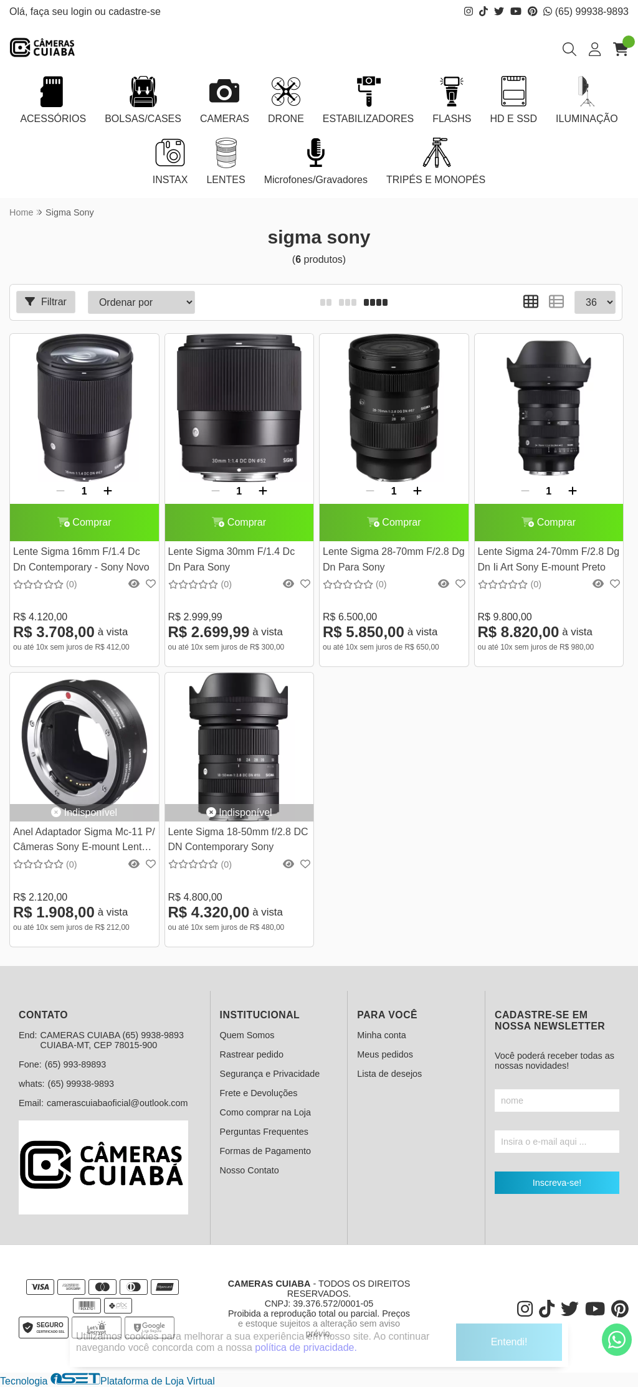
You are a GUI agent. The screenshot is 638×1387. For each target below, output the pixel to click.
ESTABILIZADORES (368, 100)
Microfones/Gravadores (316, 161)
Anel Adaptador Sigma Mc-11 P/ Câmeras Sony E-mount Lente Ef (84, 841)
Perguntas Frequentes (264, 1132)
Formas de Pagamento (265, 1151)
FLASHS (451, 100)
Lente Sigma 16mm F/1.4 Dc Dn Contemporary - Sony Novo (81, 559)
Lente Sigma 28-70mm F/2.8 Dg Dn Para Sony (394, 559)
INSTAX (170, 161)
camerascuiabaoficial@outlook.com (117, 1103)
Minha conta (381, 1035)
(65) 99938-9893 (586, 11)
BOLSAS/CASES (143, 100)
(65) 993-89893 (75, 1064)
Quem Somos (247, 1035)
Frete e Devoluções (259, 1093)
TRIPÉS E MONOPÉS (435, 161)
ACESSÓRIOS (53, 100)
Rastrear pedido (251, 1054)
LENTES (225, 161)
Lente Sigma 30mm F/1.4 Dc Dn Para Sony (231, 559)
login (83, 11)
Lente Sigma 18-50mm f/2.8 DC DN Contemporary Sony (238, 839)
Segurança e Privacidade (270, 1074)
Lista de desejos (389, 1074)
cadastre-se (134, 11)
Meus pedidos (385, 1054)
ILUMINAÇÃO (587, 100)
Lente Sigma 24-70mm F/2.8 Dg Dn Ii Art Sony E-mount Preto (549, 559)
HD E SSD (513, 100)
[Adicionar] (108, 491)
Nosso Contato (249, 1170)
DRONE (286, 100)
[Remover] (60, 491)
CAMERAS (224, 100)
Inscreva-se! (557, 1183)
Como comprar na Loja (265, 1112)
